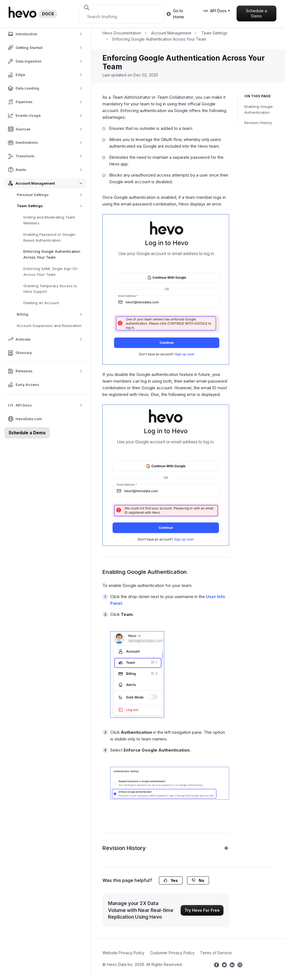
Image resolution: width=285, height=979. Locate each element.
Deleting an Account (41, 303)
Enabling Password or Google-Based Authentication (50, 237)
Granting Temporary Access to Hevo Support (50, 289)
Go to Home (175, 13)
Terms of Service (216, 952)
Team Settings (52, 206)
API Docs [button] (215, 10)
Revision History (258, 122)
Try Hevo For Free (202, 910)
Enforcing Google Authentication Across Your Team (51, 254)
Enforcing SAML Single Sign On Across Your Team (50, 271)
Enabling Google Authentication (258, 109)
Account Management (171, 33)
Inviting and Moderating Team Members (49, 220)
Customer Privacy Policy (172, 952)
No (198, 880)
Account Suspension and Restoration (49, 325)
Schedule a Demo (256, 13)
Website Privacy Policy (123, 952)
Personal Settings (51, 195)
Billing (51, 314)
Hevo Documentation (121, 33)
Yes (171, 880)
